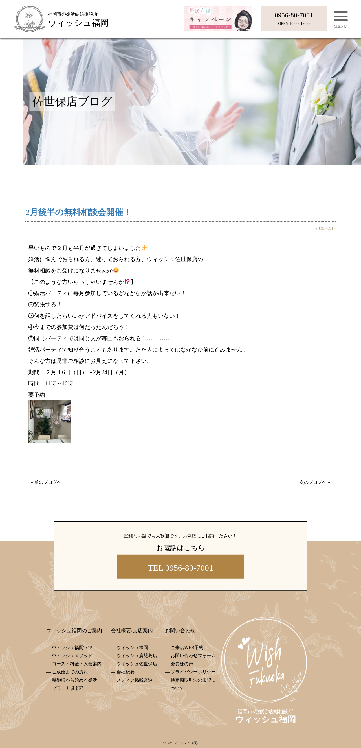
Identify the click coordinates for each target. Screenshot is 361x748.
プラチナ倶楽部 (67, 688)
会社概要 (125, 672)
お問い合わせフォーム (193, 655)
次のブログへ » (315, 482)
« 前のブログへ (46, 482)
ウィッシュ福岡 (132, 647)
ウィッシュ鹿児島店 (136, 655)
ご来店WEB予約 (187, 647)
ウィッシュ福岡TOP (72, 647)
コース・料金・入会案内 (77, 663)
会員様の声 (182, 663)
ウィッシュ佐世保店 (136, 663)
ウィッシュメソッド (72, 655)
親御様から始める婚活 (74, 680)
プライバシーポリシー (193, 672)
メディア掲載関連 (134, 680)
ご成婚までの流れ (70, 672)
